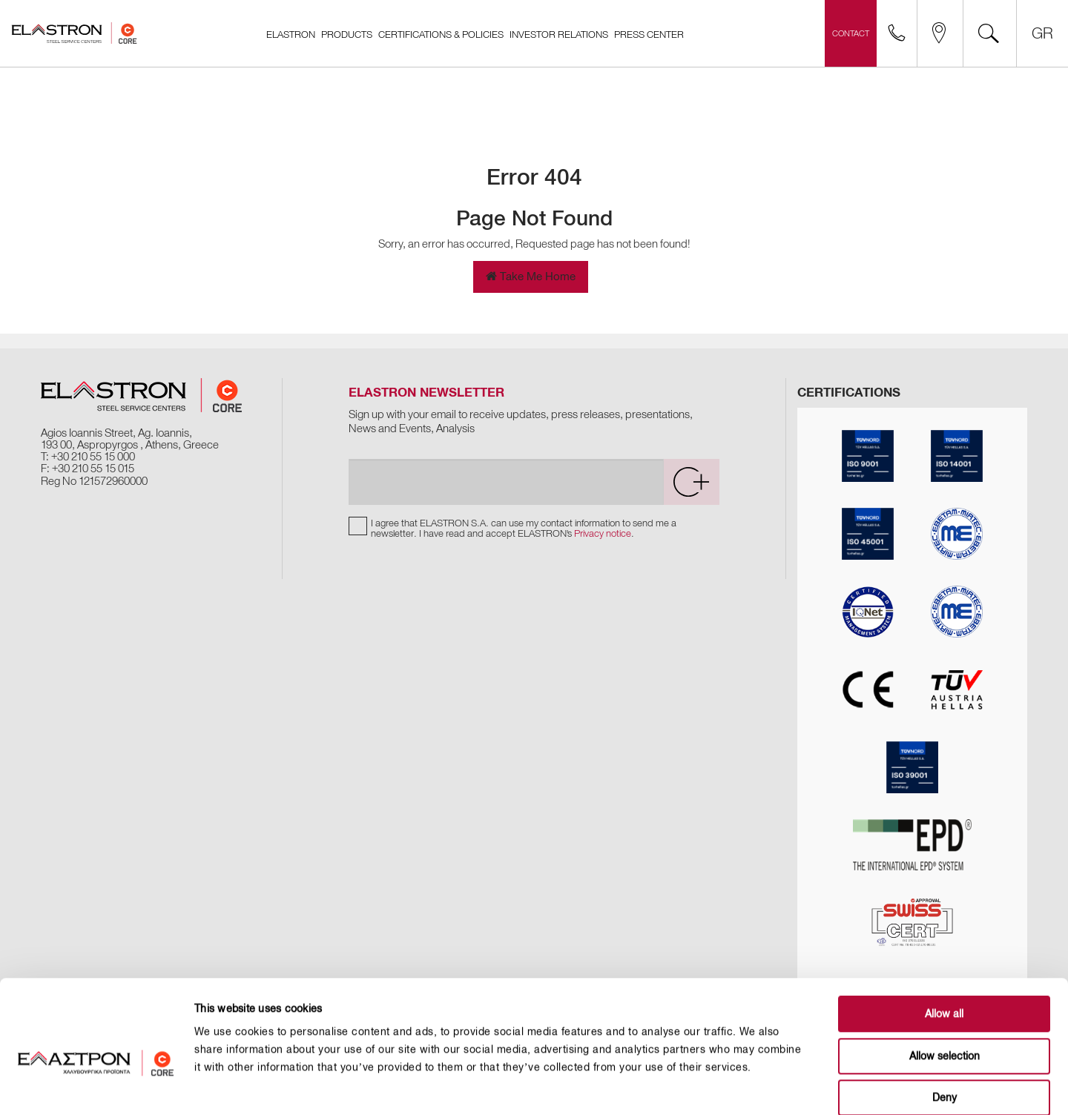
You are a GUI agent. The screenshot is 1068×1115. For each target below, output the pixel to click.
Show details (749, 1085)
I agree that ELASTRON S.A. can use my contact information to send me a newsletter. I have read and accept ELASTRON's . (523, 528)
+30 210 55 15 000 (93, 457)
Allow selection (944, 979)
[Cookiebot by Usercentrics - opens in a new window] (96, 1086)
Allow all (944, 937)
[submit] (691, 482)
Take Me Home (531, 276)
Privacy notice (602, 533)
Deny (944, 1021)
